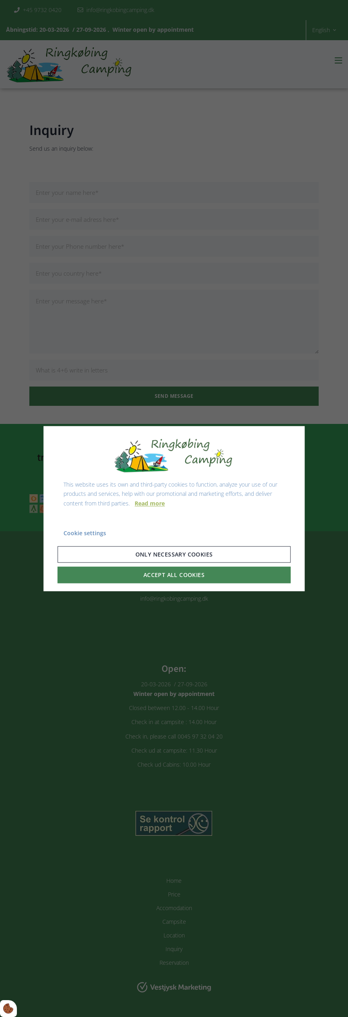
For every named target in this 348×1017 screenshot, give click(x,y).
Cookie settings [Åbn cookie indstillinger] (84, 533)
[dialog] (174, 508)
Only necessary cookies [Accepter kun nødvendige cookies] (174, 554)
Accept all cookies (174, 575)
